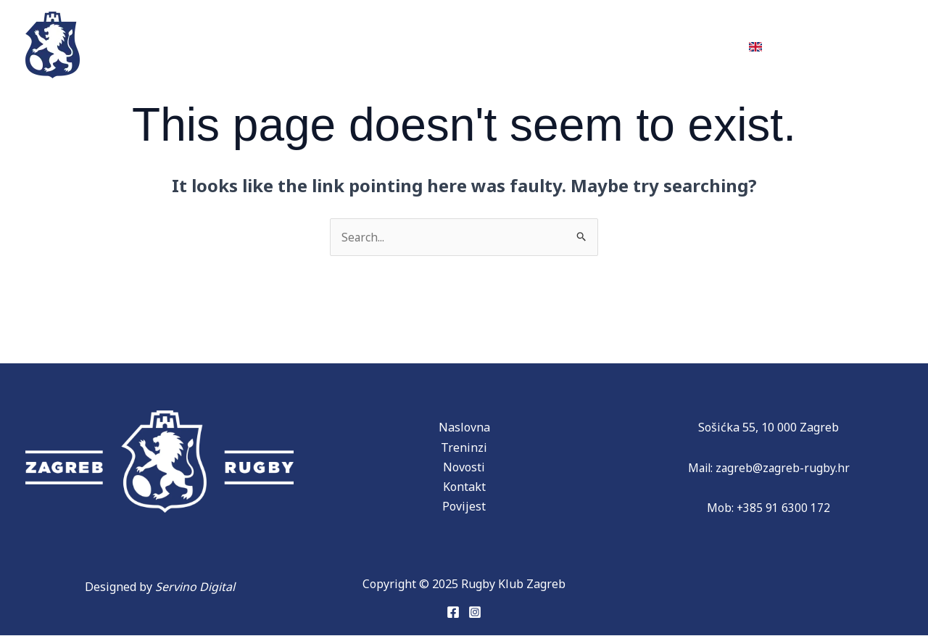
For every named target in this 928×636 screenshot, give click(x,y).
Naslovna (464, 428)
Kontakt (694, 44)
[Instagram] (474, 612)
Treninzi (186, 44)
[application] (373, 44)
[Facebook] (453, 612)
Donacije (527, 44)
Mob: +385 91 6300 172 (769, 508)
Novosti (612, 44)
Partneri (440, 44)
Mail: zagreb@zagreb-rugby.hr (768, 468)
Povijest (346, 44)
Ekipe (261, 44)
